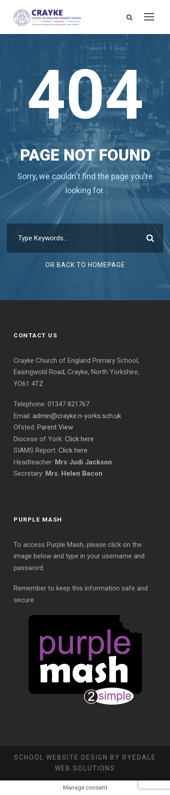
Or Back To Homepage (85, 264)
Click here (79, 439)
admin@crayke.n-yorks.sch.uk (77, 416)
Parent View (55, 427)
